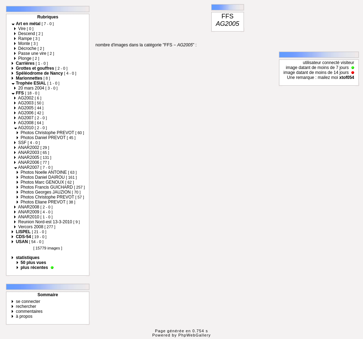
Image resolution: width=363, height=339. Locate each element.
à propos (24, 316)
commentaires (29, 311)
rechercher (26, 306)
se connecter (28, 301)
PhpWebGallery (194, 335)
